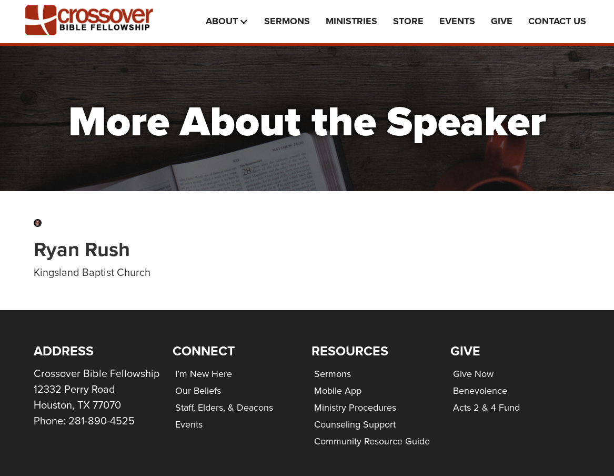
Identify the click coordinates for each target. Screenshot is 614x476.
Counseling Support (355, 424)
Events (189, 424)
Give (501, 21)
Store (408, 21)
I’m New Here (203, 374)
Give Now (473, 374)
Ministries (351, 21)
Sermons (287, 21)
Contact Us (557, 21)
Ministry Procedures (355, 407)
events (457, 21)
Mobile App (337, 391)
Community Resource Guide (372, 441)
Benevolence (480, 391)
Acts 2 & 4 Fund (486, 407)
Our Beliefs (198, 391)
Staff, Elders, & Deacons (224, 407)
